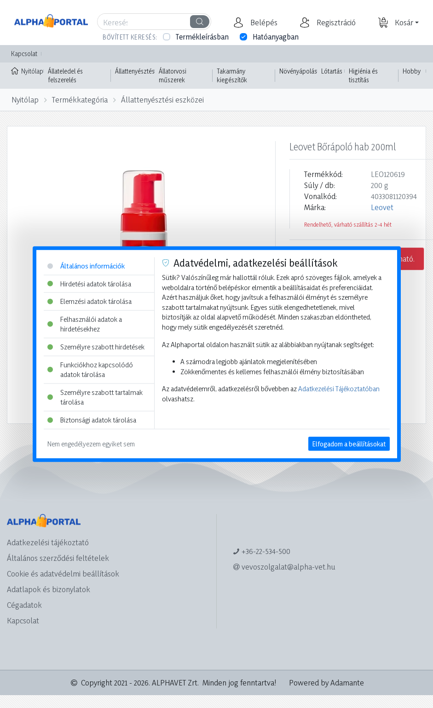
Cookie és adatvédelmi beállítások (63, 573)
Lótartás (331, 71)
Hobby (412, 71)
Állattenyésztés (135, 71)
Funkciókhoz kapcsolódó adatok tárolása (90, 369)
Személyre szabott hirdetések (95, 347)
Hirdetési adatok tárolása (89, 283)
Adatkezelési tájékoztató (48, 542)
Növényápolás (298, 71)
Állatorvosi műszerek (172, 75)
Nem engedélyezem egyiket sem (91, 443)
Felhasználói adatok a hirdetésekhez (84, 323)
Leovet (382, 207)
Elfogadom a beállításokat (349, 443)
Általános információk (86, 266)
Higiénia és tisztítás (363, 75)
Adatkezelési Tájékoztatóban (339, 388)
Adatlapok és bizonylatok (48, 589)
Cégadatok (24, 605)
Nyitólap (27, 70)
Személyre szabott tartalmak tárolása (95, 397)
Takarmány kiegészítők (232, 75)
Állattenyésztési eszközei (162, 99)
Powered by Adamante (326, 682)
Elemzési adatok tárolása (89, 301)
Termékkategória (80, 99)
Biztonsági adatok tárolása (91, 420)
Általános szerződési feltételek (58, 558)
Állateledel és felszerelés (65, 75)
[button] (263, 22)
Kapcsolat (24, 53)
